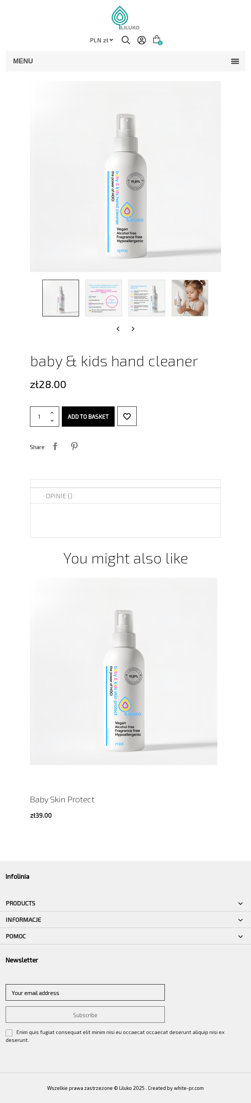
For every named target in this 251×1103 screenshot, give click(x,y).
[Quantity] (39, 416)
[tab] (125, 484)
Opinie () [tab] (59, 495)
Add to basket (88, 416)
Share (55, 446)
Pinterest (74, 446)
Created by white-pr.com (176, 1088)
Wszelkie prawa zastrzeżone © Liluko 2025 (96, 1088)
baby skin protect (62, 799)
